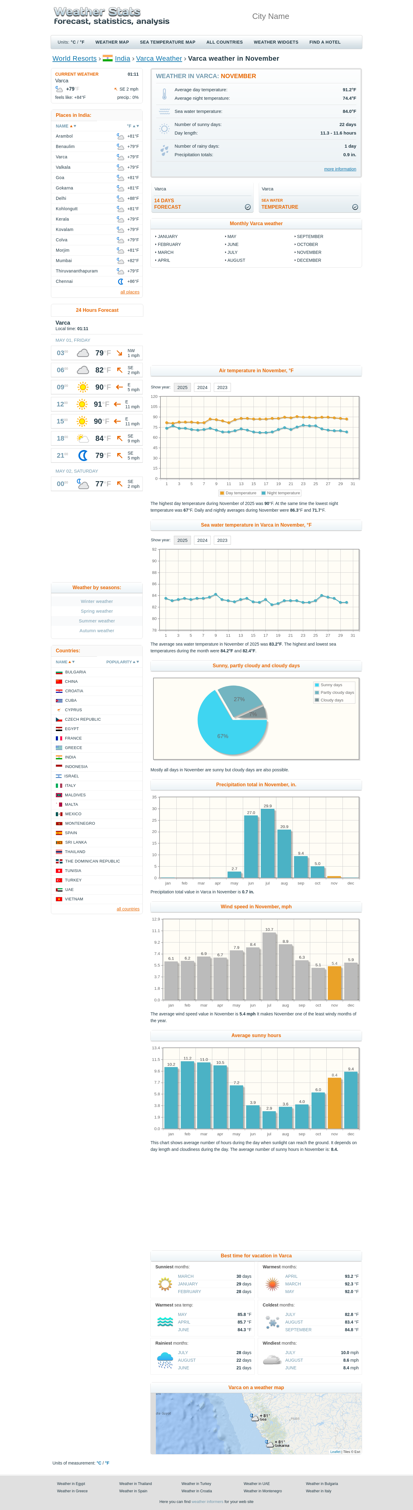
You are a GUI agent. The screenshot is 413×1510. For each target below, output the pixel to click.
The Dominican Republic (92, 861)
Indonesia (76, 766)
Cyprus (73, 710)
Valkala (63, 167)
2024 (202, 387)
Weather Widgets (276, 42)
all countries (128, 908)
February (169, 244)
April (164, 260)
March (165, 252)
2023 (222, 387)
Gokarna (64, 188)
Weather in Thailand (135, 1484)
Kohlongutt (67, 208)
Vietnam (74, 899)
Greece (73, 747)
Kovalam (65, 229)
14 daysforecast (167, 204)
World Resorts (74, 58)
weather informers (207, 1501)
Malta (71, 804)
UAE (69, 889)
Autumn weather (97, 630)
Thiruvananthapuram (77, 270)
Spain (71, 833)
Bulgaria (75, 672)
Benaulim (65, 146)
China (71, 681)
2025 (182, 387)
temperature (279, 204)
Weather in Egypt (71, 1484)
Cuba (71, 700)
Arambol (64, 136)
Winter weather (97, 601)
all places (130, 291)
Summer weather (97, 620)
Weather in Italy (318, 1491)
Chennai (64, 281)
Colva (61, 239)
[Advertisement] (256, 316)
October (307, 244)
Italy (70, 785)
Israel (71, 776)
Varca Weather (159, 58)
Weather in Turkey (196, 1484)
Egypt (72, 728)
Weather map (112, 42)
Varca (61, 156)
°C (73, 42)
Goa (60, 177)
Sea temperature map (168, 42)
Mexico (73, 814)
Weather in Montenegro (263, 1491)
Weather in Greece (72, 1491)
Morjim (63, 250)
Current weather (77, 74)
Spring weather (97, 611)
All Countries (224, 42)
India (122, 58)
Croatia (74, 691)
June (233, 244)
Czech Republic (83, 719)
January (168, 236)
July (233, 252)
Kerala (62, 219)
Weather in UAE (257, 1484)
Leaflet (335, 1452)
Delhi (61, 198)
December (309, 260)
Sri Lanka (76, 842)
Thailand (75, 851)
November (309, 252)
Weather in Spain (133, 1491)
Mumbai (64, 260)
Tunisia (73, 870)
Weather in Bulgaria (322, 1484)
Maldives (75, 795)
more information (340, 169)
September (310, 236)
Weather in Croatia (196, 1491)
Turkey (73, 880)
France (73, 738)
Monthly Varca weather (256, 223)
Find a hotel (325, 42)
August (236, 260)
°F (82, 42)
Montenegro (80, 823)
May (232, 236)
